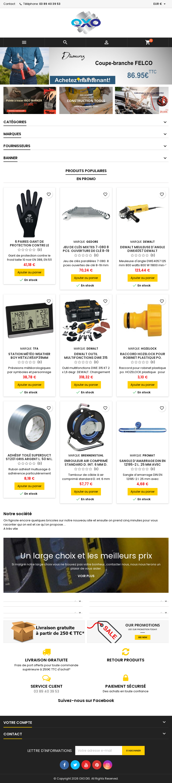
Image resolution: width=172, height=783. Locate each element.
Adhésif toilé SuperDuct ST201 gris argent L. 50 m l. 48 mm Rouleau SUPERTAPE (29, 459)
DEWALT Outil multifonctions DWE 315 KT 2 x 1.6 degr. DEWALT (86, 358)
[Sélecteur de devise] (160, 4)
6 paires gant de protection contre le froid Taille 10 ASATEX (29, 245)
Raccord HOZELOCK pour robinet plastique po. (142, 356)
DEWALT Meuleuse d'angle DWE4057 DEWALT (142, 249)
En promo (86, 178)
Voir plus (86, 576)
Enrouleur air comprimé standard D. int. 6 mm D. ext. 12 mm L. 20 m (86, 464)
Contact (9, 4)
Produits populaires (86, 170)
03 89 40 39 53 (49, 4)
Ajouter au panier (29, 272)
